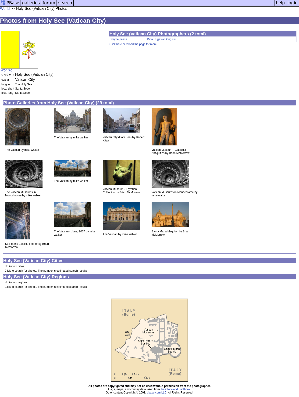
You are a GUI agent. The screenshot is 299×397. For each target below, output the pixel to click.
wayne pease (118, 39)
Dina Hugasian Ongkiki (161, 39)
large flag (6, 70)
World (5, 9)
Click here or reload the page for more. (133, 44)
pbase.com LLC (157, 392)
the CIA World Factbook (175, 389)
